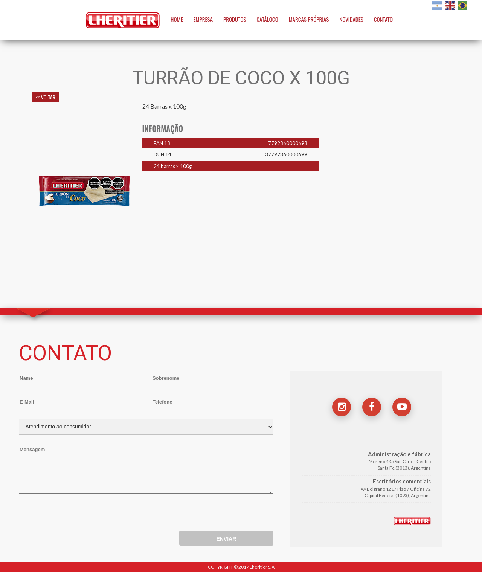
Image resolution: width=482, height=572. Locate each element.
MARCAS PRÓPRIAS (309, 19)
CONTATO (383, 19)
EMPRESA (203, 19)
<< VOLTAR (45, 97)
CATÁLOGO (267, 19)
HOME (177, 19)
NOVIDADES (351, 19)
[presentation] (76, 514)
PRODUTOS (234, 19)
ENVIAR (226, 539)
